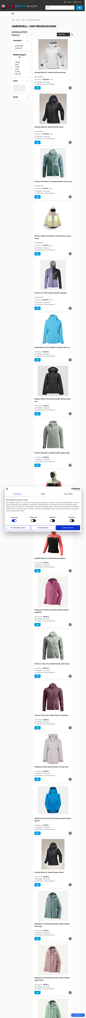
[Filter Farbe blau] (19, 85)
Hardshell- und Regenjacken (33, 20)
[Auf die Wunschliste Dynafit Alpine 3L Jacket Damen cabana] (70, 570)
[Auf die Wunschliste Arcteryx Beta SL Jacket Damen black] (70, 142)
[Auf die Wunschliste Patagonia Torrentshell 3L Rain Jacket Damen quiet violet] (70, 992)
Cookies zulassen (67, 527)
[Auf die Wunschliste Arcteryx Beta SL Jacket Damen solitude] (70, 87)
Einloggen (69, 2)
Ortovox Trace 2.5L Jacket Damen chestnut (51, 715)
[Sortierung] (63, 34)
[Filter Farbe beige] (23, 87)
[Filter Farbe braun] (15, 90)
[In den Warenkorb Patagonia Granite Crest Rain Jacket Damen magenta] (37, 624)
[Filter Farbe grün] (23, 85)
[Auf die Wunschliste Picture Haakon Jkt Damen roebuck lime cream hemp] (70, 253)
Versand (48, 82)
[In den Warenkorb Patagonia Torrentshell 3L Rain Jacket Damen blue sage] (37, 938)
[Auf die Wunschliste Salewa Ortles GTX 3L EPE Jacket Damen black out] (70, 413)
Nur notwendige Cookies (18, 527)
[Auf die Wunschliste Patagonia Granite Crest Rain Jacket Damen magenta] (70, 624)
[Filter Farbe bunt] (19, 90)
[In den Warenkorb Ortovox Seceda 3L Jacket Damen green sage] (37, 465)
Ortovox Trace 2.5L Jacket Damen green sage (52, 664)
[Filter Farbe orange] (23, 90)
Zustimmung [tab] (17, 494)
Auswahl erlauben (43, 527)
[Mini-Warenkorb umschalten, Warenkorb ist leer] (79, 8)
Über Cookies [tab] (68, 494)
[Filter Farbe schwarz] (15, 85)
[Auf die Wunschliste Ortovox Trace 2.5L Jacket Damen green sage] (70, 676)
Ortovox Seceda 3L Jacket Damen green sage (52, 453)
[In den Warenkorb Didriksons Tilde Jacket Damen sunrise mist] (37, 779)
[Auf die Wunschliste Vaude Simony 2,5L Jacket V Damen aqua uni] (70, 359)
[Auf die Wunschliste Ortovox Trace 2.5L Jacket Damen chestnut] (70, 727)
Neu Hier (79, 2)
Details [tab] (43, 494)
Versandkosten (51, 84)
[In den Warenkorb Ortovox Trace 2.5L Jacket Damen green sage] (37, 676)
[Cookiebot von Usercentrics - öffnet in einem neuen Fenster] (72, 489)
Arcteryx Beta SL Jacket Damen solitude (50, 72)
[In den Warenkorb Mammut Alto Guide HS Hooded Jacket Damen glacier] (37, 833)
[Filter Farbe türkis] (15, 89)
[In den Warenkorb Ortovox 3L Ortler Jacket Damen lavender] (37, 308)
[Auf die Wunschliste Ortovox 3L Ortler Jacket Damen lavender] (70, 308)
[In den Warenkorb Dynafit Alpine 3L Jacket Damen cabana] (37, 570)
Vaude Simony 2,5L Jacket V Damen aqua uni (51, 347)
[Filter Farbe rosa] (23, 89)
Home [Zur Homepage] (13, 20)
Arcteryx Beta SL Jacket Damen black (48, 127)
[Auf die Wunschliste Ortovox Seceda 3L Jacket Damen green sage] (70, 465)
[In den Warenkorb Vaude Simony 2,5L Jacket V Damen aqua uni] (37, 359)
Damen (18, 20)
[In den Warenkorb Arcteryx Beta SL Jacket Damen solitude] (37, 88)
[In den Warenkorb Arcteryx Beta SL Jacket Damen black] (37, 142)
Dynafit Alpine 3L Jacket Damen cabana (49, 558)
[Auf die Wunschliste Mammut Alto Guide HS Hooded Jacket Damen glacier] (70, 833)
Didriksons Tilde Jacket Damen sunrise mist (51, 767)
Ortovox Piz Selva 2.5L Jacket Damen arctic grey (53, 181)
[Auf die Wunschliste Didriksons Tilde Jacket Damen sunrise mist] (70, 779)
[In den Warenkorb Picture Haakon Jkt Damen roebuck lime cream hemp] (37, 253)
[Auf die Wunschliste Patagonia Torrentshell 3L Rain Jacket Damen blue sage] (70, 938)
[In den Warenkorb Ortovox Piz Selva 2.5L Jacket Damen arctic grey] (37, 197)
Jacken (23, 20)
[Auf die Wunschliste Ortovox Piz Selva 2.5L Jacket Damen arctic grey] (70, 196)
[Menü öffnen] (12, 13)
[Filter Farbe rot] (19, 87)
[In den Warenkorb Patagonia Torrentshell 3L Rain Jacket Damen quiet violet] (37, 992)
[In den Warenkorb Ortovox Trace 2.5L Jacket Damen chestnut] (37, 727)
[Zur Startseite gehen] (19, 6)
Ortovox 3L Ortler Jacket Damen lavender (50, 293)
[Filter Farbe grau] (19, 89)
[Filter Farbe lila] (15, 87)
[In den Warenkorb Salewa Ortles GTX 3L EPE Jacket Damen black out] (37, 413)
